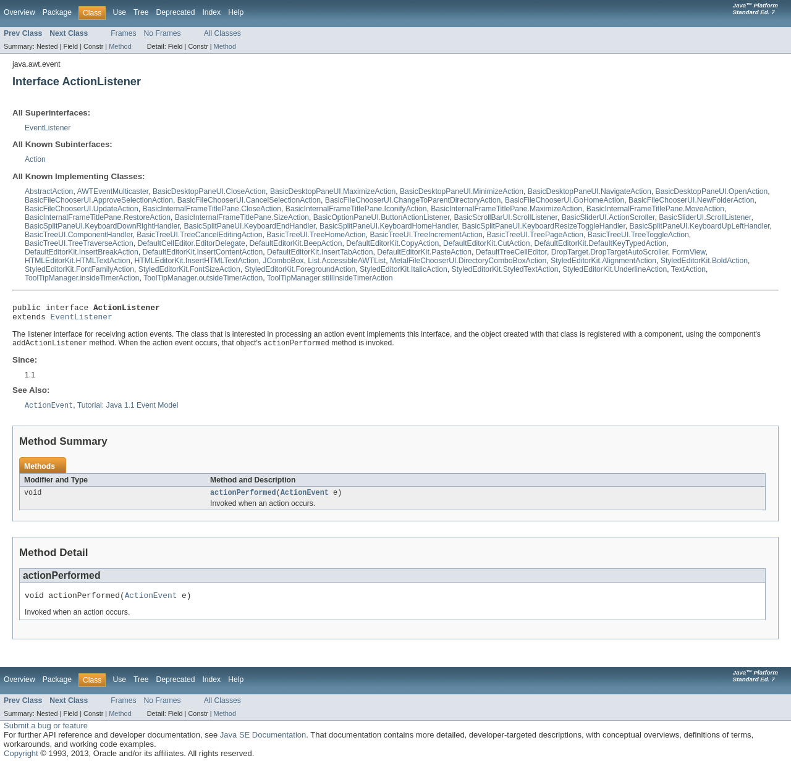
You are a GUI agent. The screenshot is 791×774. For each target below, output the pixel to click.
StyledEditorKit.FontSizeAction (189, 269)
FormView (689, 252)
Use (119, 12)
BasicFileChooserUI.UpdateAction (81, 208)
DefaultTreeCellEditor (511, 252)
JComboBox (283, 260)
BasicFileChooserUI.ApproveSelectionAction (99, 200)
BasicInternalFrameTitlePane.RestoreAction (98, 217)
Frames (123, 33)
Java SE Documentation (263, 742)
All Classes (222, 33)
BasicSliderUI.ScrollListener (705, 217)
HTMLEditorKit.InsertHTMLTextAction (196, 260)
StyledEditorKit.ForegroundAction (299, 269)
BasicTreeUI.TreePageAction (535, 234)
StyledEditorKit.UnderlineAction (614, 269)
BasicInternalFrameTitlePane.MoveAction (655, 208)
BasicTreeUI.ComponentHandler (79, 234)
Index (211, 12)
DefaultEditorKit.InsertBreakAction (81, 252)
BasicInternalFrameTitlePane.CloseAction (212, 208)
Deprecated (175, 12)
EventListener (47, 128)
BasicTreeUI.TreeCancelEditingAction (199, 234)
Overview (19, 12)
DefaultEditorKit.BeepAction (296, 243)
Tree (141, 12)
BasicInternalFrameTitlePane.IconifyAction (356, 208)
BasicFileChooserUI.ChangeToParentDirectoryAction (413, 200)
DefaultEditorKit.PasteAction (424, 252)
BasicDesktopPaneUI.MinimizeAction (461, 191)
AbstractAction (49, 191)
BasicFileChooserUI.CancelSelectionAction (249, 200)
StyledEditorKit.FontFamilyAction (79, 269)
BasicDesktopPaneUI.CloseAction (209, 191)
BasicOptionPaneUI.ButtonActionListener (381, 217)
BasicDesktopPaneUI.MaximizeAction (333, 191)
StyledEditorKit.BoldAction (704, 260)
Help (235, 12)
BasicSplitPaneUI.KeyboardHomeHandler (388, 226)
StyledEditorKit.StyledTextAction (505, 269)
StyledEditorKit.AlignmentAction (603, 260)
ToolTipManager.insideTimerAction (82, 278)
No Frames (162, 33)
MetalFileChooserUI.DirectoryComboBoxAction (468, 260)
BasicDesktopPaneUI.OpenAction (712, 191)
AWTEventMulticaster (112, 191)
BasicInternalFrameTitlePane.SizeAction (242, 217)
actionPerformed (243, 498)
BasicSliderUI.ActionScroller (608, 217)
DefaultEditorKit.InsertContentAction (203, 252)
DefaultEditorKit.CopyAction (392, 243)
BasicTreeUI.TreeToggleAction (638, 234)
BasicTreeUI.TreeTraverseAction (79, 243)
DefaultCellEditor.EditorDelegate (191, 243)
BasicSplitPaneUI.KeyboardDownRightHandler (102, 226)
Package (57, 12)
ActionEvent (305, 498)
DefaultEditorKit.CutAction (486, 243)
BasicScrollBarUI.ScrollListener (505, 217)
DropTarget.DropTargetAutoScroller (609, 252)
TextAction (688, 269)
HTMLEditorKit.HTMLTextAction (77, 260)
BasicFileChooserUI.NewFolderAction (691, 200)
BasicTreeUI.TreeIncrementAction (426, 234)
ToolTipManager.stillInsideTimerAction (330, 278)
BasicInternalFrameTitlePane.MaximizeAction (506, 208)
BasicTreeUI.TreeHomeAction (316, 234)
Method (120, 46)
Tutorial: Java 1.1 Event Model (128, 410)
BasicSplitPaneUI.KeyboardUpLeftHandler (700, 226)
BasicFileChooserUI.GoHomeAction (564, 200)
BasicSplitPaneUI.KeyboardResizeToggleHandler (543, 226)
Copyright (21, 761)
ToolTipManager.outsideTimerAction (203, 278)
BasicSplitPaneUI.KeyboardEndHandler (249, 226)
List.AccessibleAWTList (347, 260)
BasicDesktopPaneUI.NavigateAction (589, 191)
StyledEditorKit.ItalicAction (403, 269)
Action (35, 159)
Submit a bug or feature (46, 733)
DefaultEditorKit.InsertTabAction (320, 252)
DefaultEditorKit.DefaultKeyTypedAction (600, 243)
